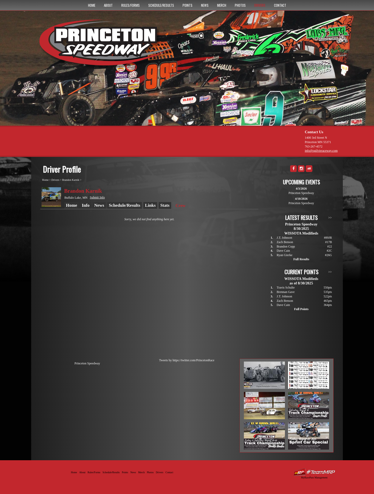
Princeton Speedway (87, 363)
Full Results (301, 259)
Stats (164, 205)
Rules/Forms (130, 5)
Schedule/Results (161, 5)
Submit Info (97, 197)
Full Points (301, 309)
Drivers (259, 5)
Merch (221, 5)
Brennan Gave (286, 292)
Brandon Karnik (70, 179)
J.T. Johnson (284, 237)
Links (150, 205)
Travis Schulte (286, 287)
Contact (280, 5)
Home (91, 5)
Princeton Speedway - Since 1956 (108, 44)
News (205, 5)
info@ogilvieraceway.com (321, 150)
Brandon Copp (286, 246)
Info (86, 205)
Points (187, 5)
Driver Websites (314, 472)
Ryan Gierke (284, 255)
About (108, 5)
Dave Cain (283, 250)
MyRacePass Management (314, 477)
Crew (181, 205)
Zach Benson (285, 242)
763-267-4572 (313, 146)
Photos (240, 5)
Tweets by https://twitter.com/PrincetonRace (187, 360)
